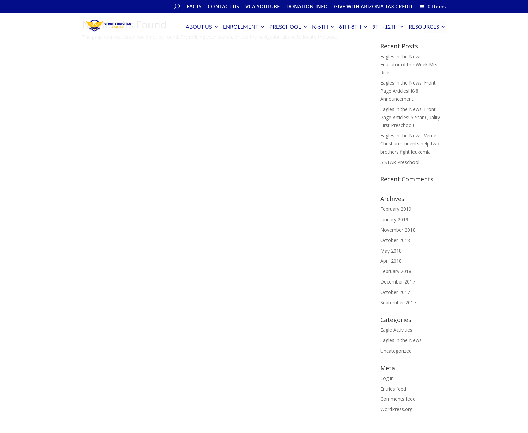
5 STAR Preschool (399, 162)
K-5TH (320, 26)
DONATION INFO (307, 7)
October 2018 (395, 240)
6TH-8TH (350, 26)
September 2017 (398, 302)
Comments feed (398, 399)
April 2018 (391, 261)
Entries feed (393, 389)
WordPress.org (396, 409)
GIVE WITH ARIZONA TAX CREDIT (373, 7)
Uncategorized (396, 350)
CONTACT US (223, 7)
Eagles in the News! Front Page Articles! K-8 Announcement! (408, 90)
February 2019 (395, 209)
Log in (387, 378)
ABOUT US (199, 26)
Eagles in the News (401, 340)
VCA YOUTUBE (262, 7)
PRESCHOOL (285, 26)
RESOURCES (424, 26)
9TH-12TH (385, 26)
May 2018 (391, 250)
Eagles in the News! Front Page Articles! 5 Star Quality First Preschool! (410, 117)
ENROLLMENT (240, 26)
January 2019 (394, 219)
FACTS (194, 7)
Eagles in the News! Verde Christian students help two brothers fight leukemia (409, 143)
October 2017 (395, 292)
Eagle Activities (396, 330)
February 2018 (395, 271)
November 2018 (398, 230)
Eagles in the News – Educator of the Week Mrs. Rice (409, 64)
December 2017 (397, 281)
